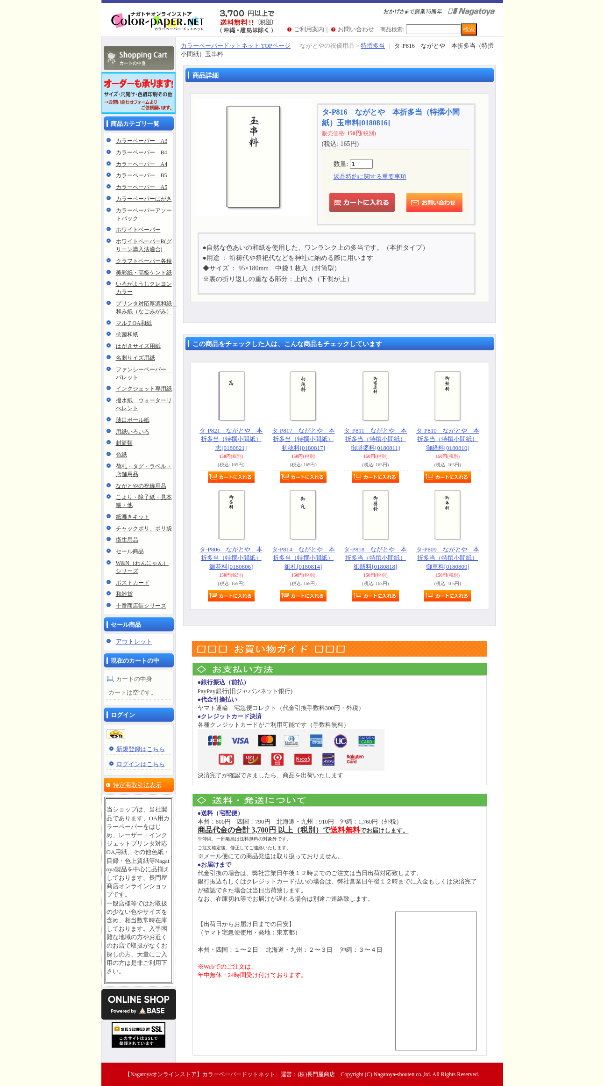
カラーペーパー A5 (142, 187)
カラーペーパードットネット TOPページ (236, 45)
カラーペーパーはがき (144, 198)
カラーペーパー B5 (141, 175)
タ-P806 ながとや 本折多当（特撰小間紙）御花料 (231, 558)
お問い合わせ (356, 29)
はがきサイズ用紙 (138, 346)
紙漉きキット (132, 517)
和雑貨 (124, 594)
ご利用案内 (309, 29)
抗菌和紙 (127, 334)
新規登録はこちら (140, 749)
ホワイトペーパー (138, 229)
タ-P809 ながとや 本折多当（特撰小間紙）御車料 (447, 558)
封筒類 (124, 443)
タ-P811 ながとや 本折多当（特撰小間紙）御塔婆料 (375, 439)
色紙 (121, 454)
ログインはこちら (140, 763)
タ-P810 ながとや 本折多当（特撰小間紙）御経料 (447, 439)
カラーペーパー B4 (141, 152)
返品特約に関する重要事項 (370, 176)
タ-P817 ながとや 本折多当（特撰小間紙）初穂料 (303, 439)
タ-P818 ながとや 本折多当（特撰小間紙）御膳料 (375, 558)
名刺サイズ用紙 (135, 358)
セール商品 (130, 551)
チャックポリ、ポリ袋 (144, 528)
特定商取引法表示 (137, 785)
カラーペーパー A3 (142, 141)
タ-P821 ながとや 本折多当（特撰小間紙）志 (231, 439)
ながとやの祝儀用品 (141, 486)
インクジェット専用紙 (144, 388)
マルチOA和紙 (134, 323)
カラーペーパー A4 (142, 164)
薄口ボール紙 (132, 420)
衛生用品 (127, 539)
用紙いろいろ (132, 431)
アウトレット (134, 641)
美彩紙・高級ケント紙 (144, 272)
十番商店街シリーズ (141, 605)
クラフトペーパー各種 (144, 261)
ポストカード (132, 582)
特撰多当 (373, 45)
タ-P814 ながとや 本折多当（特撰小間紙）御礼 (303, 558)
